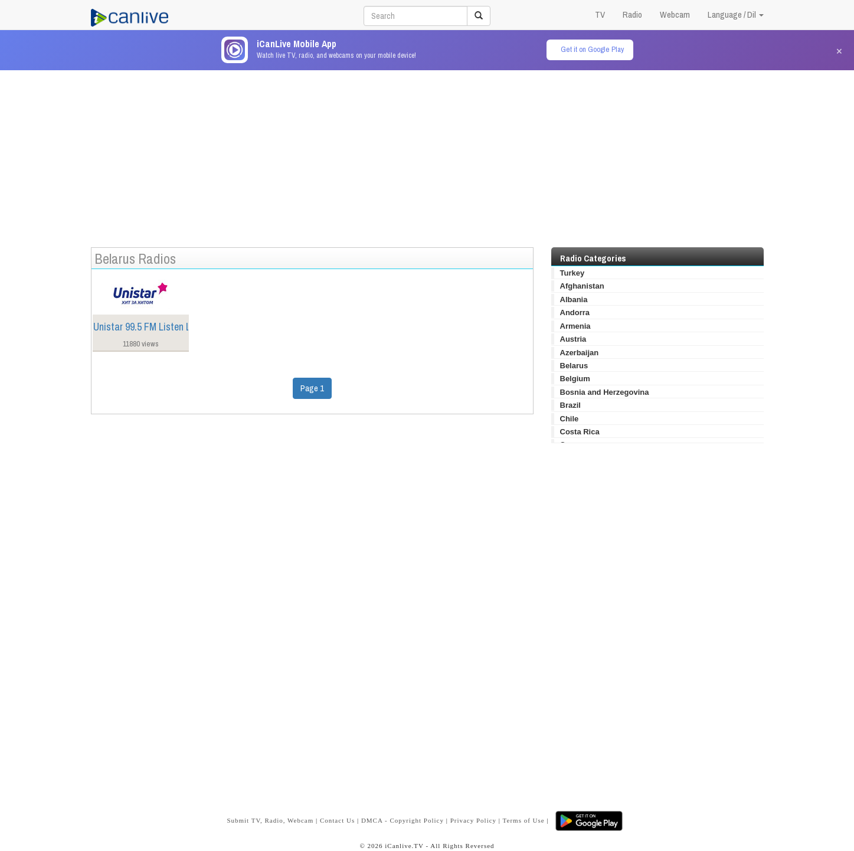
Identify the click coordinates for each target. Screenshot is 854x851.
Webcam (675, 14)
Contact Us (337, 820)
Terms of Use (524, 820)
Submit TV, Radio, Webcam (270, 820)
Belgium (575, 378)
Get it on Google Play (592, 49)
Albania (574, 299)
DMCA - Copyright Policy (402, 820)
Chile (569, 418)
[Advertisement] (427, 152)
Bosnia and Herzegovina (604, 392)
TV (600, 14)
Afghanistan (582, 286)
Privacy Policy (473, 820)
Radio (632, 14)
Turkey (572, 273)
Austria (573, 339)
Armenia (575, 326)
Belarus (574, 365)
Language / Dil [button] (736, 14)
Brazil (570, 405)
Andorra (575, 312)
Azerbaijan (579, 352)
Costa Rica (580, 431)
